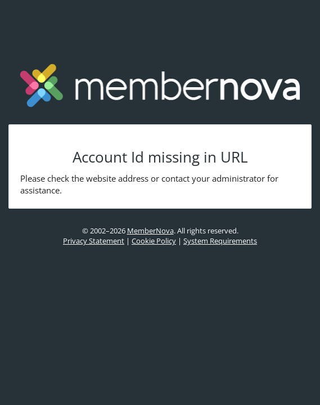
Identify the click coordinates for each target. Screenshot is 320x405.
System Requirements (220, 241)
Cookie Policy (154, 241)
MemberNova (150, 231)
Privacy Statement (93, 241)
